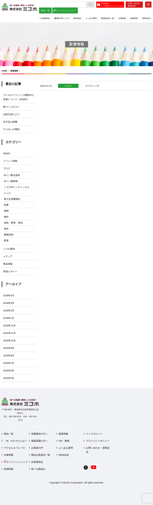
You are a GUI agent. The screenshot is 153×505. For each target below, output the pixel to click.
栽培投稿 (77, 18)
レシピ (7, 193)
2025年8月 (8, 355)
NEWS (6, 153)
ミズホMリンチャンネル (17, 187)
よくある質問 (91, 18)
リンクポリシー (94, 433)
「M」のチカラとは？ (15, 440)
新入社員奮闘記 (12, 199)
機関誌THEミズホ (61, 18)
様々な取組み (38, 469)
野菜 (6, 240)
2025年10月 (9, 340)
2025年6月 (8, 370)
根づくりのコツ (11, 106)
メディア (8, 256)
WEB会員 (146, 18)
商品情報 (8, 264)
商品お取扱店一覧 (40, 455)
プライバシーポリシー (98, 440)
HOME (4, 71)
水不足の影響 (10, 121)
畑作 (6, 216)
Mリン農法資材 (12, 175)
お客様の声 (37, 447)
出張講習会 (45, 18)
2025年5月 (8, 378)
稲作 (6, 228)
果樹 (6, 210)
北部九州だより (11, 114)
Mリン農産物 (11, 181)
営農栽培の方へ (39, 433)
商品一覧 (45, 10)
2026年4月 (8, 295)
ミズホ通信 (9, 248)
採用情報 (134, 18)
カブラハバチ (92, 85)
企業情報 (122, 18)
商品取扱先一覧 (107, 18)
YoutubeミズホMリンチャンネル (112, 4)
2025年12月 (9, 325)
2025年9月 (8, 348)
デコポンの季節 (11, 129)
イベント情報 (10, 161)
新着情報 (14, 71)
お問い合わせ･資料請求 (134, 4)
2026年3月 (8, 303)
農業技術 (8, 234)
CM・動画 (64, 440)
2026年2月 (8, 310)
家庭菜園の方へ (39, 440)
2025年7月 (8, 363)
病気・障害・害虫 (13, 222)
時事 (6, 205)
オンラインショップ (66, 10)
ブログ (68, 85)
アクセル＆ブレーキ (14, 447)
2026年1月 (8, 318)
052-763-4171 (15, 417)
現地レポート (10, 271)
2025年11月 (9, 333)
